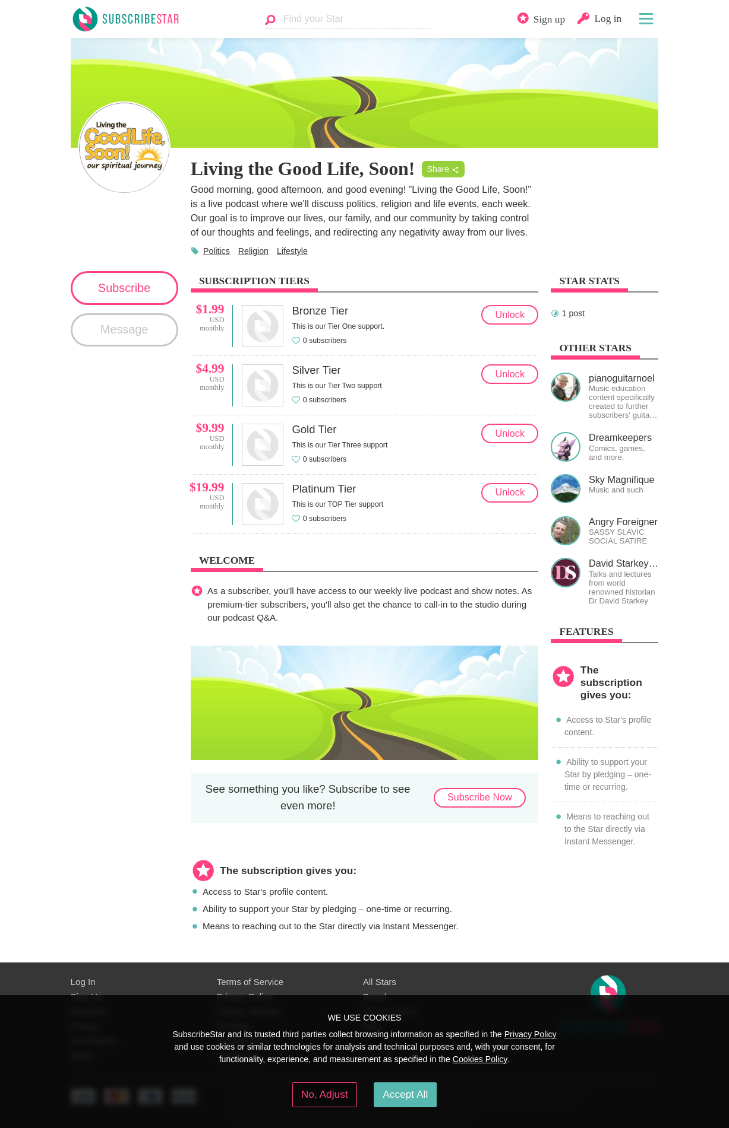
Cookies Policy (480, 1059)
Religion (253, 251)
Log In (83, 982)
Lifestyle (292, 251)
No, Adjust (324, 1094)
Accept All (405, 1094)
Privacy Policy (530, 1034)
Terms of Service (250, 982)
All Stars (379, 982)
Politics (216, 251)
